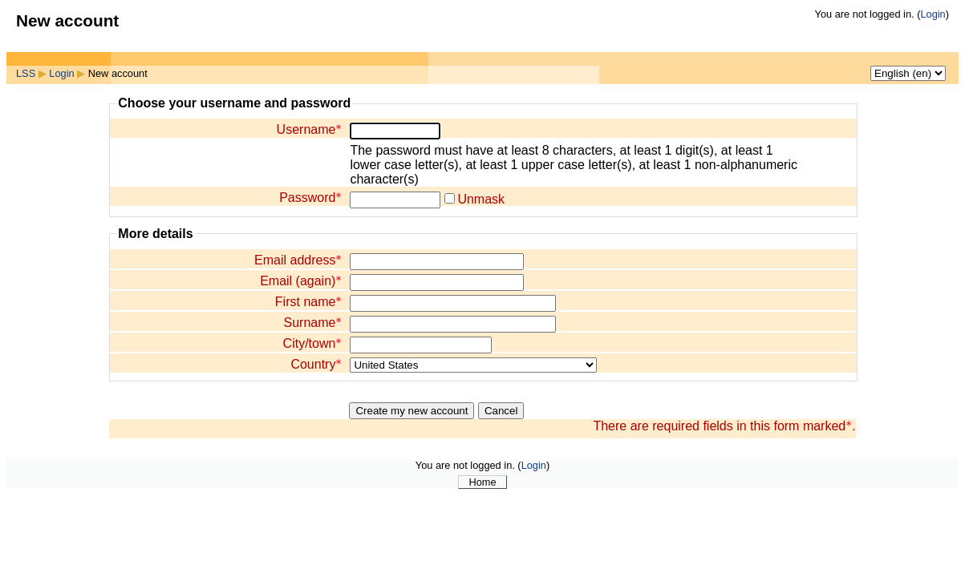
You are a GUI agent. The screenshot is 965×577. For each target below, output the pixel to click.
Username (310, 129)
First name (309, 302)
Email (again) (301, 281)
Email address (298, 260)
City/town (313, 343)
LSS (25, 73)
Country (316, 364)
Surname (312, 322)
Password (310, 197)
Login (932, 14)
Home (482, 482)
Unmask (481, 199)
